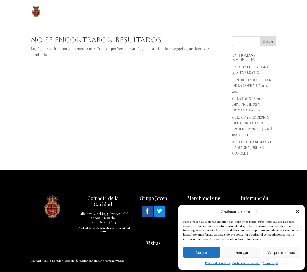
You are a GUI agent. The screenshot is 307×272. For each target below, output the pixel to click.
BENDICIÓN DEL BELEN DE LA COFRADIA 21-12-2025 (252, 86)
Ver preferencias (281, 252)
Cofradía (85, 11)
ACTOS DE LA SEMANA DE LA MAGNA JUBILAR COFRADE (253, 148)
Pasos (138, 11)
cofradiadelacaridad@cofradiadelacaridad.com (103, 229)
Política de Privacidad (246, 263)
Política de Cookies (217, 263)
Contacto (230, 11)
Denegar (241, 252)
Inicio (65, 11)
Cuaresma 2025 (163, 11)
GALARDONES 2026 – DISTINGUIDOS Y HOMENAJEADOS (249, 104)
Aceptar (201, 252)
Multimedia (198, 11)
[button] (297, 211)
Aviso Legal (270, 263)
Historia (114, 11)
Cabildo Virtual (261, 11)
